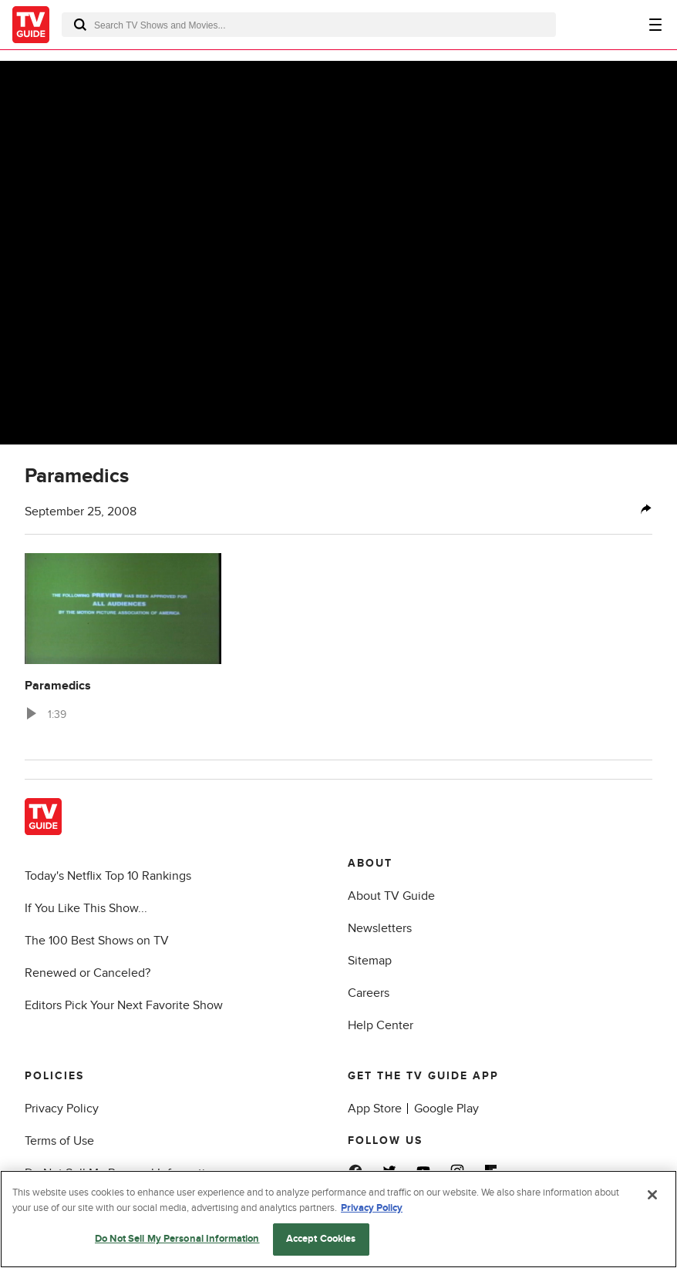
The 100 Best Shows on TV (97, 940)
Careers (368, 993)
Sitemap (370, 960)
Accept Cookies (321, 1239)
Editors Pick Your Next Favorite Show (124, 1005)
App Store (375, 1108)
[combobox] (309, 24)
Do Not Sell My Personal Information (177, 1239)
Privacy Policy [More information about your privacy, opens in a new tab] (371, 1208)
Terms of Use (59, 1141)
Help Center (380, 1025)
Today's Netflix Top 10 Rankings (108, 876)
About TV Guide (391, 896)
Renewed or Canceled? (87, 973)
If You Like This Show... (86, 908)
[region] (338, 1219)
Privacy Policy (62, 1108)
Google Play (446, 1108)
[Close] (652, 1195)
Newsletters (380, 928)
